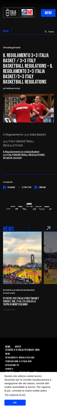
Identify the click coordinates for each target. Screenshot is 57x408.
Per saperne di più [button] (15, 394)
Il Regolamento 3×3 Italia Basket (21, 151)
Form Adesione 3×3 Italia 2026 (18, 361)
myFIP (18, 346)
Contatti (9, 369)
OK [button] (15, 402)
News (7, 346)
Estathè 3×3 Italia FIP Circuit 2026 (22, 350)
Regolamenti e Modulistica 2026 (19, 357)
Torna (49, 32)
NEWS (6, 31)
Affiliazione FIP (12, 365)
